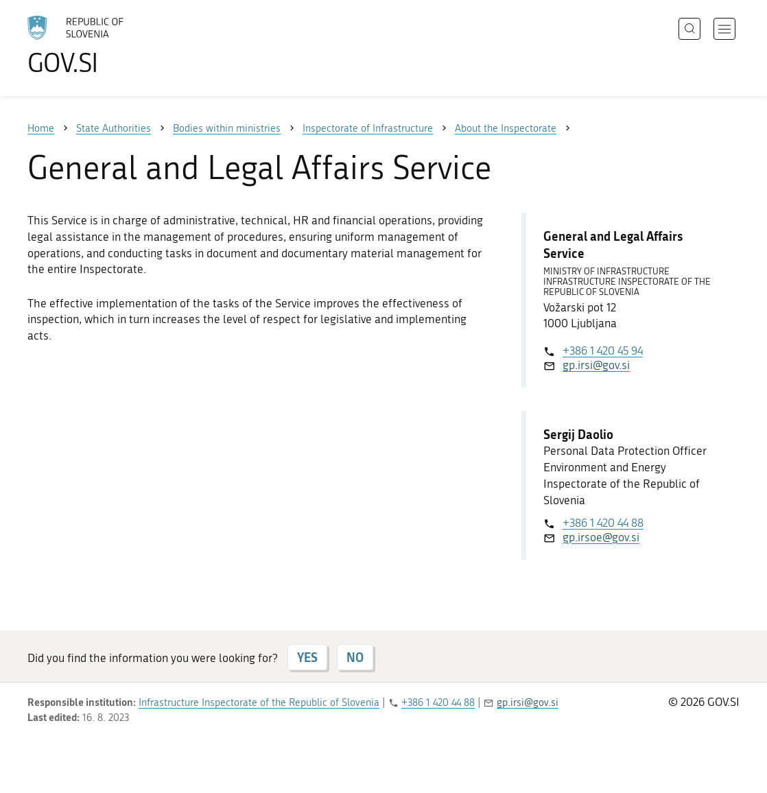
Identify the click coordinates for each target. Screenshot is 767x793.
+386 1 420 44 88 (603, 523)
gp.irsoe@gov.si (601, 537)
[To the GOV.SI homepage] (113, 45)
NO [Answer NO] (355, 657)
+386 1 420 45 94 (603, 350)
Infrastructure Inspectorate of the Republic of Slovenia (259, 702)
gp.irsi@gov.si (596, 365)
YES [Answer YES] (307, 657)
